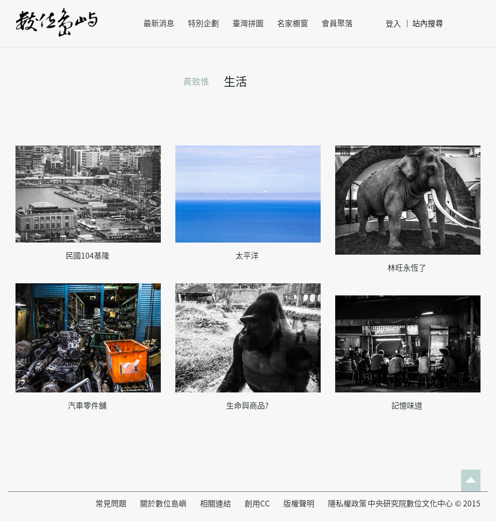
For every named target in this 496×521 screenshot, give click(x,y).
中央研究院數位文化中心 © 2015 (424, 503)
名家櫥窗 (292, 23)
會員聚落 (337, 23)
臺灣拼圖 (248, 23)
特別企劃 (203, 23)
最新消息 (158, 23)
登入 (393, 24)
